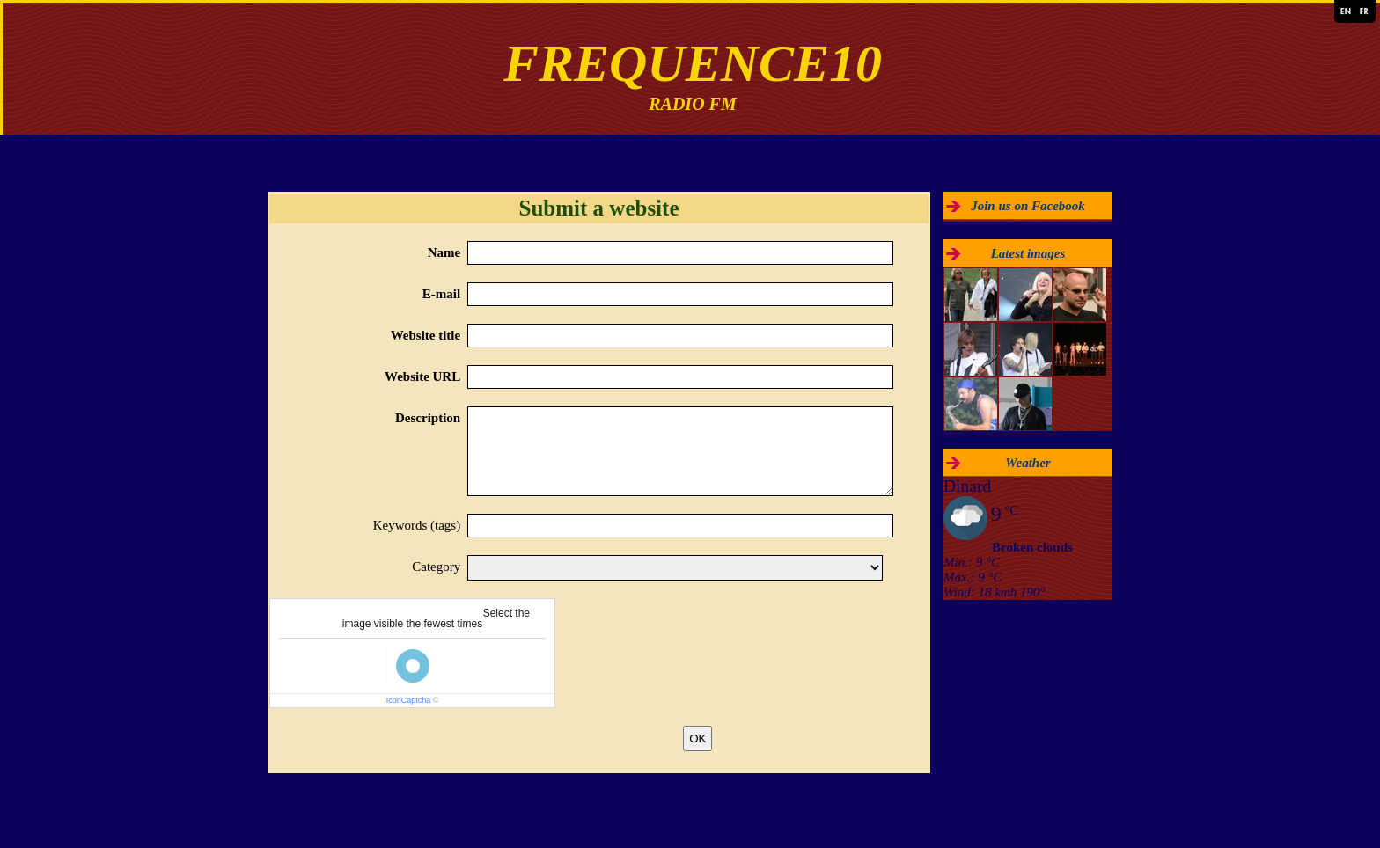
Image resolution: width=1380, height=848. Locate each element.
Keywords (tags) (417, 525)
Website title (426, 335)
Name (444, 252)
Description (427, 418)
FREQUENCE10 (692, 63)
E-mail (441, 294)
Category (436, 566)
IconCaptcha (408, 700)
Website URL (422, 376)
